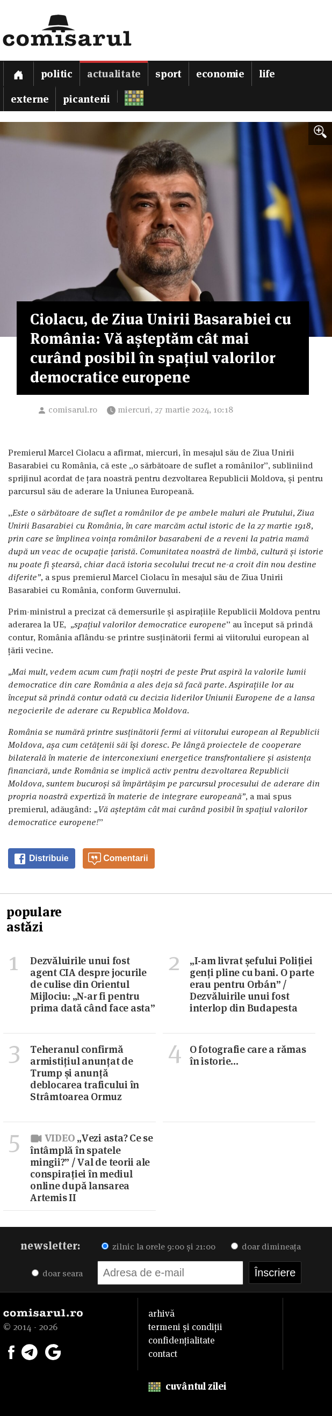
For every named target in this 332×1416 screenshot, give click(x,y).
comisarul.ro (72, 409)
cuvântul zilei (187, 1386)
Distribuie (40, 859)
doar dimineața (266, 1246)
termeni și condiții (185, 1326)
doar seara (57, 1273)
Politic (57, 74)
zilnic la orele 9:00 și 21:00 (158, 1246)
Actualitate (114, 74)
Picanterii (86, 99)
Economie (220, 74)
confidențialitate (181, 1340)
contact (162, 1353)
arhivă (161, 1313)
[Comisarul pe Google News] (53, 1351)
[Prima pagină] (18, 73)
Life (267, 74)
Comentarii (118, 859)
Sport (168, 74)
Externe (29, 99)
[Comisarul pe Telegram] (29, 1351)
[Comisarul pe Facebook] (11, 1351)
